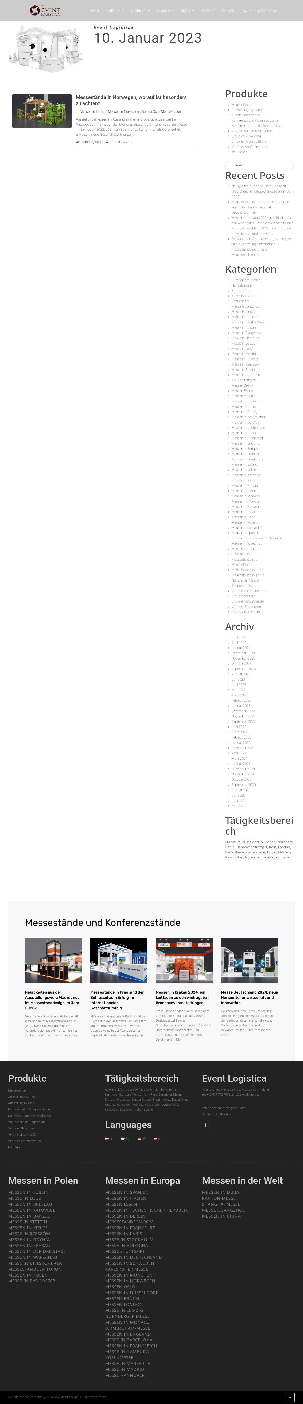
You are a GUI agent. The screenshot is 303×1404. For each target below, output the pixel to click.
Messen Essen (242, 391)
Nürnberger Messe (245, 580)
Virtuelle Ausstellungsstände (252, 131)
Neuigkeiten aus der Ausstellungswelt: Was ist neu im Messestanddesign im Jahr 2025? (263, 191)
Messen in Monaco (246, 496)
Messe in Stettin (243, 370)
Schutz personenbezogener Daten (224, 1108)
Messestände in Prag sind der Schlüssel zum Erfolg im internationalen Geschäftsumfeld (261, 207)
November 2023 (243, 658)
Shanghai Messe (244, 586)
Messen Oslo (150, 112)
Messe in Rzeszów (245, 364)
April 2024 (239, 643)
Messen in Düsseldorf (247, 438)
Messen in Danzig (244, 412)
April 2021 (239, 753)
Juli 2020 (238, 795)
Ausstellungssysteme (247, 110)
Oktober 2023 (242, 664)
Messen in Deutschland (249, 428)
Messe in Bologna (245, 328)
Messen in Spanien (245, 533)
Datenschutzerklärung (216, 1114)
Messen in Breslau (245, 401)
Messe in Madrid (244, 354)
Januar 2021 (241, 764)
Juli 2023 (238, 679)
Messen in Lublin (244, 491)
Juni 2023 (239, 685)
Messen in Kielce (244, 480)
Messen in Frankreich (247, 459)
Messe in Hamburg (245, 338)
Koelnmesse (240, 301)
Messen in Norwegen (123, 112)
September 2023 (244, 669)
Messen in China (244, 407)
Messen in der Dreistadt (249, 417)
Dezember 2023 (243, 653)
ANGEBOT (140, 10)
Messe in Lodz (242, 349)
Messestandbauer (245, 559)
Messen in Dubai (244, 433)
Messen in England (245, 443)
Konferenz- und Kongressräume (255, 120)
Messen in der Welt (245, 422)
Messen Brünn (242, 386)
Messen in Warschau (247, 544)
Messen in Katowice (246, 475)
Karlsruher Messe (244, 296)
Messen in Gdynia (245, 465)
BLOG (187, 10)
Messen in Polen (244, 517)
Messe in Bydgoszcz (247, 333)
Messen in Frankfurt (246, 454)
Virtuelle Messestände (248, 601)
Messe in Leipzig (244, 343)
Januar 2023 (241, 706)
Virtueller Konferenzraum (250, 147)
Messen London (243, 549)
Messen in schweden (247, 528)
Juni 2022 (239, 727)
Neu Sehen (239, 152)
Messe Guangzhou (245, 306)
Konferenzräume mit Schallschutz (256, 126)
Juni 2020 (239, 801)
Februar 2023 (241, 701)
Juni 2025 (239, 637)
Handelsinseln (242, 285)
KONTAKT (208, 10)
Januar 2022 (241, 743)
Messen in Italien (244, 470)
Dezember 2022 (243, 711)
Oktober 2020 (242, 780)
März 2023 (240, 695)
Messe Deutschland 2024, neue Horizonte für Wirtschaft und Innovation (249, 997)
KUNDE (228, 10)
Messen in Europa (93, 112)
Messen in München (246, 501)
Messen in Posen (244, 522)
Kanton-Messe (242, 291)
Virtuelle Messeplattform (249, 141)
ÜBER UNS (114, 10)
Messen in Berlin (243, 396)
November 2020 (243, 774)
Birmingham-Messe (246, 280)
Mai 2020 (238, 806)
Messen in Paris (243, 512)
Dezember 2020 (243, 769)
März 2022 (240, 732)
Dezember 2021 (243, 748)
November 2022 (243, 716)
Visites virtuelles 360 (246, 612)
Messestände (171, 112)
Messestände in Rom (247, 570)
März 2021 (240, 758)
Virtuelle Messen (243, 596)
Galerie (165, 10)
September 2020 (244, 785)
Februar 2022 (241, 737)
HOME (95, 10)
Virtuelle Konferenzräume (250, 591)
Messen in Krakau (245, 486)
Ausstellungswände (246, 115)
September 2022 (244, 722)
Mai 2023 (238, 690)
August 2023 (241, 674)
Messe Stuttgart (243, 380)
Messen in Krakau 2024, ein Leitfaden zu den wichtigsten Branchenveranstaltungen (182, 997)
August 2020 (241, 790)
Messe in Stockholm (246, 375)
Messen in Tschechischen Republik (257, 538)
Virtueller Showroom (246, 136)
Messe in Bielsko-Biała (248, 322)
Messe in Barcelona (246, 317)
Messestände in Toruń (248, 575)
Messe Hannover (244, 312)
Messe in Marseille (245, 359)
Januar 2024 (241, 648)
